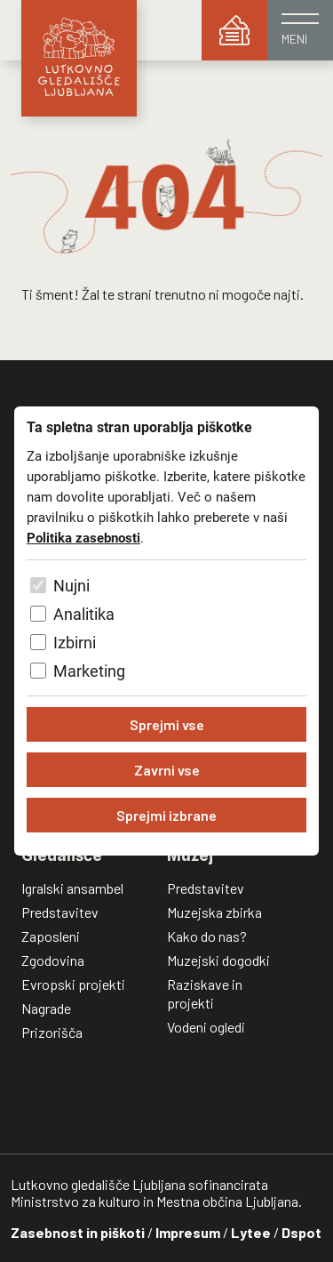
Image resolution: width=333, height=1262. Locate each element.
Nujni (71, 585)
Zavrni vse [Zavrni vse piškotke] (167, 769)
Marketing (89, 671)
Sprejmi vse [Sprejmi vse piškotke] (167, 724)
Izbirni (74, 642)
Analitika (84, 614)
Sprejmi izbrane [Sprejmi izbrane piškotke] (166, 815)
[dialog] (166, 631)
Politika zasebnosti (83, 538)
